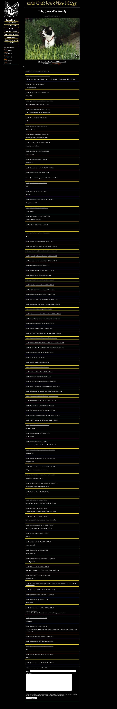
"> (23, 67)
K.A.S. (5, 49)
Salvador (6, 55)
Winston (6, 52)
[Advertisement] (100, 14)
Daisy (5, 59)
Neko (5, 62)
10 (60, 63)
